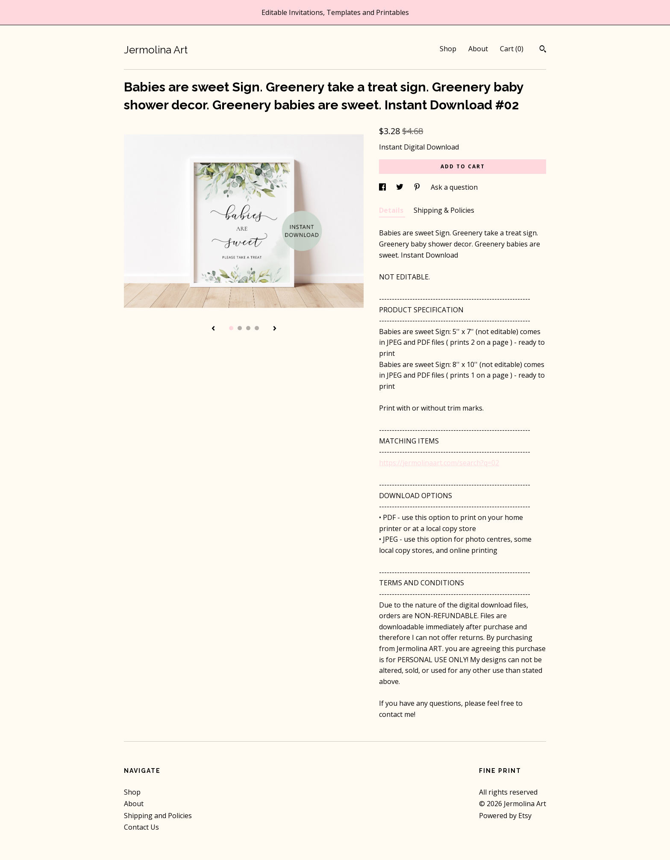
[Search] (543, 50)
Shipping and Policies (158, 815)
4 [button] (257, 328)
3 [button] (248, 328)
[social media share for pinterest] (418, 187)
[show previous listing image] (213, 329)
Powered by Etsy (505, 815)
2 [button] (240, 328)
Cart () (511, 48)
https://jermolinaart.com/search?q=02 (439, 462)
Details (392, 210)
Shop (448, 48)
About (478, 48)
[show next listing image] (275, 329)
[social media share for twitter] (400, 187)
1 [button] (231, 328)
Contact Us (141, 827)
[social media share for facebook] (383, 187)
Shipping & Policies (444, 210)
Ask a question (454, 187)
